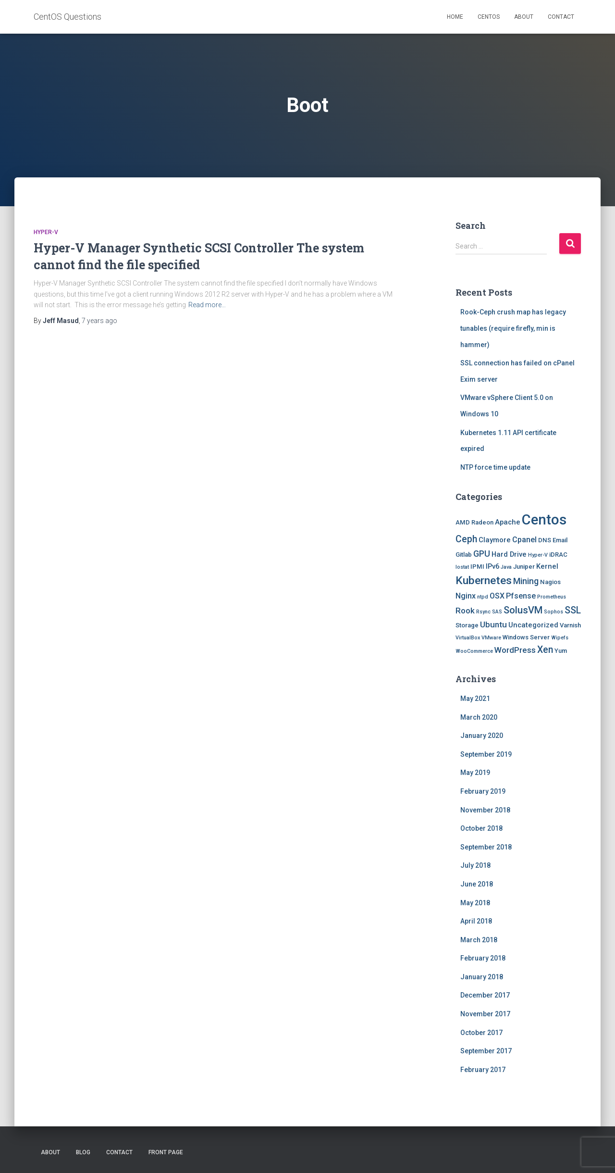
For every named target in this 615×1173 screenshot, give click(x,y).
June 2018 (476, 884)
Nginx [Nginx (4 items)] (465, 595)
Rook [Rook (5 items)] (465, 610)
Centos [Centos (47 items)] (544, 520)
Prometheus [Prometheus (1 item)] (551, 597)
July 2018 (475, 865)
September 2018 (486, 847)
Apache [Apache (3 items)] (507, 522)
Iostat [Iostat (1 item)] (462, 567)
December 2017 (485, 995)
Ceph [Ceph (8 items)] (466, 539)
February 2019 (482, 791)
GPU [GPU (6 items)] (481, 554)
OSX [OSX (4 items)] (497, 595)
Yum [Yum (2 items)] (560, 650)
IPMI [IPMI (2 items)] (477, 566)
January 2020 (481, 735)
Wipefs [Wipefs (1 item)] (559, 638)
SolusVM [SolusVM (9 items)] (523, 610)
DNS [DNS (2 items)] (544, 540)
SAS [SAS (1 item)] (497, 612)
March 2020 (478, 717)
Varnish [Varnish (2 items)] (570, 625)
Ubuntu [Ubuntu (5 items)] (493, 624)
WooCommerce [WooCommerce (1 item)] (474, 651)
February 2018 (482, 958)
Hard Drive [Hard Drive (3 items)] (509, 554)
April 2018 (476, 921)
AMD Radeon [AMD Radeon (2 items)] (474, 522)
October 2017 (481, 1032)
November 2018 (485, 810)
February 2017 (482, 1069)
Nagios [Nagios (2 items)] (550, 582)
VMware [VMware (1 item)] (491, 638)
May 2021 (475, 698)
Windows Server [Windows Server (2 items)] (526, 637)
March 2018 (478, 940)
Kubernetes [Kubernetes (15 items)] (483, 580)
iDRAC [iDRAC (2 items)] (558, 554)
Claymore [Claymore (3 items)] (495, 540)
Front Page (165, 1152)
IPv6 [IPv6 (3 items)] (492, 566)
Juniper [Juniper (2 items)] (524, 566)
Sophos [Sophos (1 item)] (553, 612)
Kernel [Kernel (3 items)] (547, 566)
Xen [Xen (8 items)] (545, 649)
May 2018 (475, 903)
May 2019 (475, 772)
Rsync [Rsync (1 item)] (483, 612)
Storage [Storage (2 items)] (467, 625)
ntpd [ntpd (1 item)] (482, 597)
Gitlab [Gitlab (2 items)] (463, 554)
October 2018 (481, 828)
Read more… (207, 305)
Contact (561, 16)
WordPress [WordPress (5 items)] (515, 650)
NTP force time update (495, 467)
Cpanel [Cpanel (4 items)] (524, 539)
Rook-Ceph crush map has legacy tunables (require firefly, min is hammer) (513, 328)
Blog (83, 1152)
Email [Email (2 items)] (560, 540)
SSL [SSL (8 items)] (573, 610)
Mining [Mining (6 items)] (526, 581)
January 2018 (481, 977)
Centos (489, 16)
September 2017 (486, 1051)
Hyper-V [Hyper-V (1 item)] (538, 555)
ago (99, 320)
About (523, 16)
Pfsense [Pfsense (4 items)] (521, 595)
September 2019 (486, 754)
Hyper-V (46, 232)
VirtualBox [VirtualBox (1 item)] (467, 638)
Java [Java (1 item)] (506, 567)
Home (455, 16)
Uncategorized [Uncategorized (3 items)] (533, 625)
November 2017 (485, 1014)
